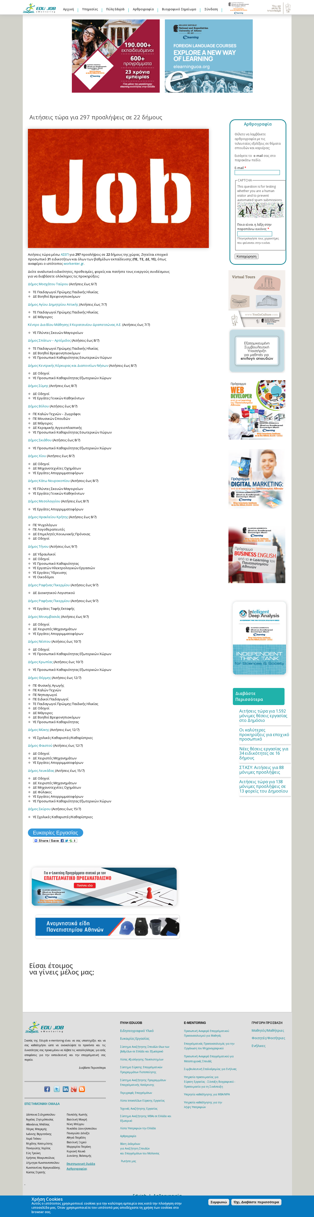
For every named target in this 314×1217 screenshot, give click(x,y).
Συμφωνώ (219, 1202)
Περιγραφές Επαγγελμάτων (136, 1093)
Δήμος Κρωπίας (40, 661)
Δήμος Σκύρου (39, 809)
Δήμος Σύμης (38, 385)
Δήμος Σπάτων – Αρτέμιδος (49, 340)
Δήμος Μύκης (39, 729)
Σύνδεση (211, 9)
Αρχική (68, 9)
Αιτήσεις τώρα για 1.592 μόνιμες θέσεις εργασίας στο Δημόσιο (263, 715)
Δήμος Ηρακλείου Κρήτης (48, 517)
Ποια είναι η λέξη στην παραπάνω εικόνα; (254, 226)
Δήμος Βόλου (38, 406)
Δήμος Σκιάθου (40, 440)
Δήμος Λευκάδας (41, 770)
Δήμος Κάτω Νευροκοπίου (49, 480)
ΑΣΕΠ (65, 254)
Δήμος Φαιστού (40, 745)
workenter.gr (74, 263)
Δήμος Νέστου (39, 641)
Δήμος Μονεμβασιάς (44, 616)
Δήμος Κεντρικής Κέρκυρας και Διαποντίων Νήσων (68, 365)
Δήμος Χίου (37, 455)
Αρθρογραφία (143, 9)
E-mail (240, 168)
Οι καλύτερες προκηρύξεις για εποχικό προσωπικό (264, 734)
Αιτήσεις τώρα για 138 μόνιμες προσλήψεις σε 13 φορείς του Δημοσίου (263, 786)
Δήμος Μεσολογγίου (44, 501)
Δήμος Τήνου (38, 546)
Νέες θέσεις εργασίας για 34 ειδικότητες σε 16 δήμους (263, 753)
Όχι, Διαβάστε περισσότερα (256, 1202)
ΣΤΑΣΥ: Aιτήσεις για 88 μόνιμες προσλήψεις (261, 770)
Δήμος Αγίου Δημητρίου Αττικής (53, 304)
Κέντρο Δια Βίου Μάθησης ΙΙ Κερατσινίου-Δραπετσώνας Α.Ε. (75, 324)
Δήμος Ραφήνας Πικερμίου (49, 585)
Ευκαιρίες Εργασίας (55, 832)
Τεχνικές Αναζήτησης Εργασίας (139, 1108)
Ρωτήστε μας (128, 1161)
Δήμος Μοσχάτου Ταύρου (48, 284)
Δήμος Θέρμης (39, 677)
